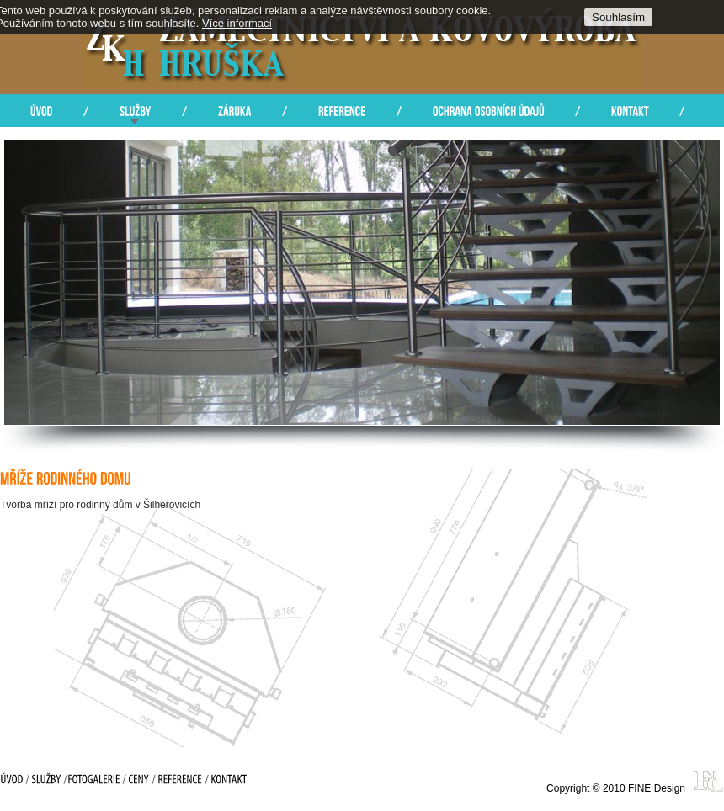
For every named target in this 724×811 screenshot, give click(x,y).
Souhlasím (618, 17)
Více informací (237, 23)
